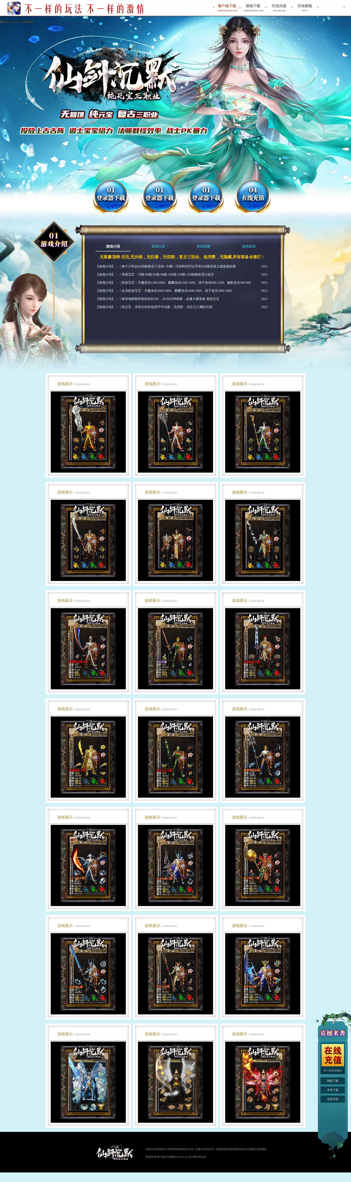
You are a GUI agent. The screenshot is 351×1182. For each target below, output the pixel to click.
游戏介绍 (113, 246)
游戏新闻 (249, 246)
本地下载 (332, 1089)
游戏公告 (158, 246)
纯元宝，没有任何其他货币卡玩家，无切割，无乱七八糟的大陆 (167, 307)
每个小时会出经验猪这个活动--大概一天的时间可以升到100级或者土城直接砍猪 (179, 266)
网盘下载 (110, 196)
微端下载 (159, 196)
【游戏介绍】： (107, 266)
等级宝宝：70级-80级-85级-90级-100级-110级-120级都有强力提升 (168, 274)
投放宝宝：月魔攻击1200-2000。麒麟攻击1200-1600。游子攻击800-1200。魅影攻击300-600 (186, 282)
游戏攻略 (203, 246)
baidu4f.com (182, 1156)
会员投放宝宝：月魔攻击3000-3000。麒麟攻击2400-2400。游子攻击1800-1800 (177, 290)
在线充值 (252, 196)
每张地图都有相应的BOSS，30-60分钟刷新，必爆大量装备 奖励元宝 (170, 299)
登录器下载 (206, 196)
